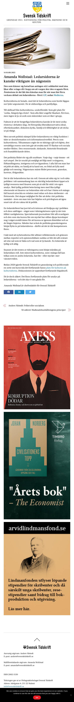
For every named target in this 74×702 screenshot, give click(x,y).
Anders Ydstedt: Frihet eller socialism (26, 305)
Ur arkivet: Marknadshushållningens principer (43, 310)
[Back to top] (37, 641)
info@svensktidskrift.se (14, 686)
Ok (37, 698)
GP (45, 95)
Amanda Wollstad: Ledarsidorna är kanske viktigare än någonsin (32, 79)
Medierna (58, 95)
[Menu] (67, 3)
